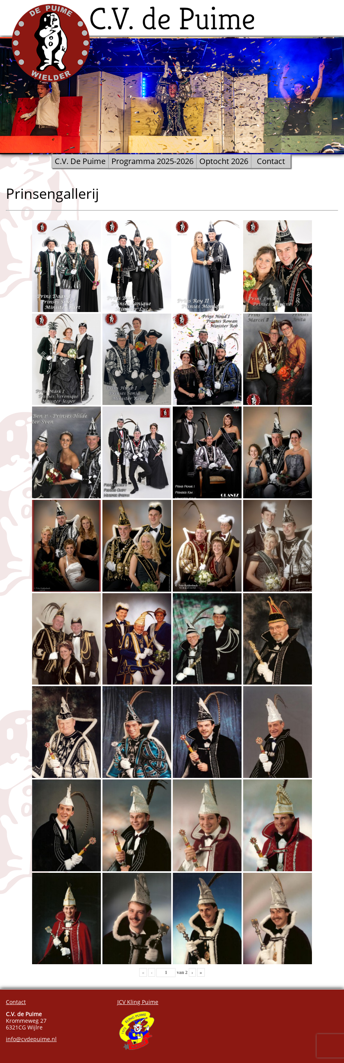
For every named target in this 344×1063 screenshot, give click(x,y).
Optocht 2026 (223, 161)
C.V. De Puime (80, 161)
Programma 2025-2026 (152, 161)
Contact (271, 161)
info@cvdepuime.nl (31, 1039)
